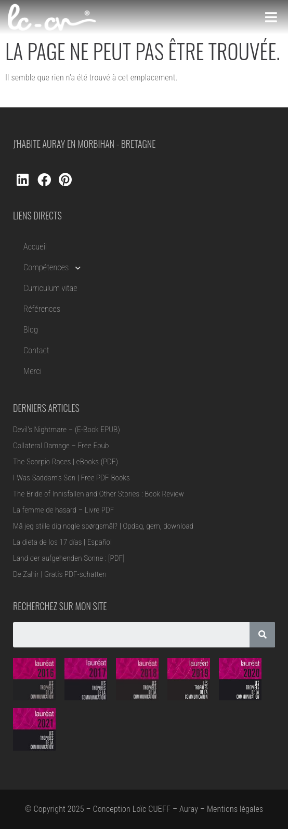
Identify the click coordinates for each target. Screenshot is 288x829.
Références (41, 309)
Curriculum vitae (50, 288)
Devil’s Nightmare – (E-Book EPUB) (66, 429)
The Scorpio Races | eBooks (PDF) (65, 461)
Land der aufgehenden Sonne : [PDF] (69, 558)
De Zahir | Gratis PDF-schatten (60, 574)
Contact (36, 350)
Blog (30, 330)
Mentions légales (235, 809)
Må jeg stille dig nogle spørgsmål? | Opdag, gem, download (103, 526)
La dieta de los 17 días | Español (62, 542)
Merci (32, 371)
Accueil (35, 247)
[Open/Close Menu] (271, 17)
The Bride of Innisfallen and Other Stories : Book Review (98, 494)
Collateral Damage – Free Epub (61, 445)
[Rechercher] (262, 634)
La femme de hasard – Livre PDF (63, 510)
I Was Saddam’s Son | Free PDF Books (71, 477)
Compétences (52, 267)
